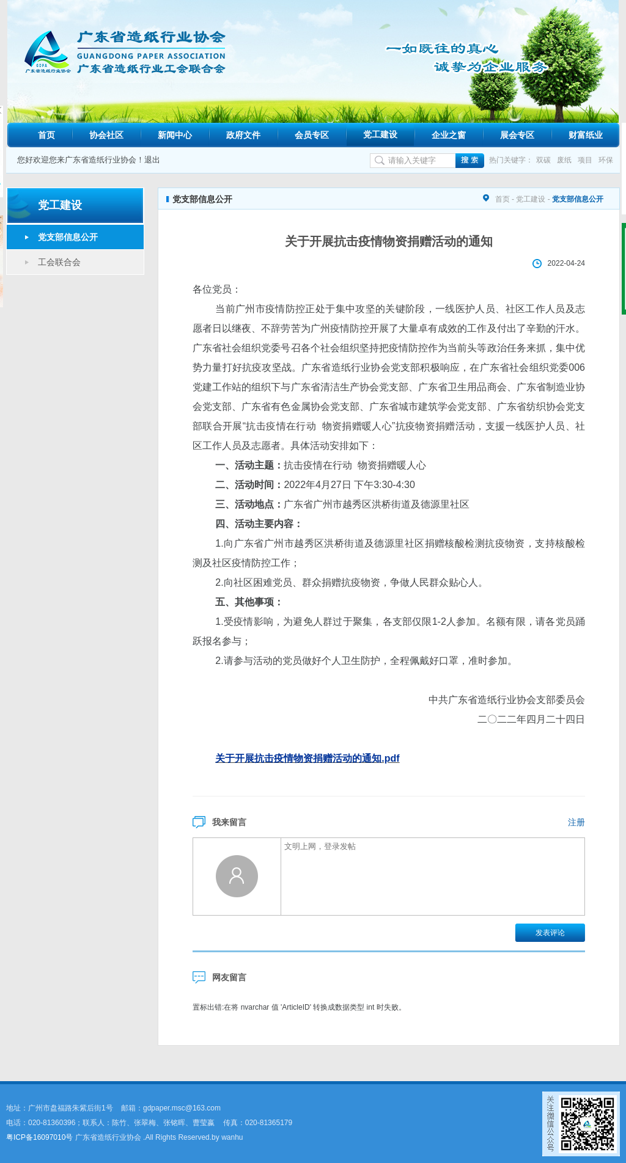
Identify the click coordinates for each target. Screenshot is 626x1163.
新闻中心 (175, 135)
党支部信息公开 (68, 237)
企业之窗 (449, 135)
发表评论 (550, 932)
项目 (585, 160)
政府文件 (243, 135)
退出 (152, 159)
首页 (46, 135)
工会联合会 (59, 262)
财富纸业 (586, 135)
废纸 (564, 160)
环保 (605, 160)
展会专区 (517, 135)
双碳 (543, 160)
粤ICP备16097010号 (39, 1137)
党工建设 (380, 134)
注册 (576, 822)
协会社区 (106, 135)
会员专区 (312, 135)
